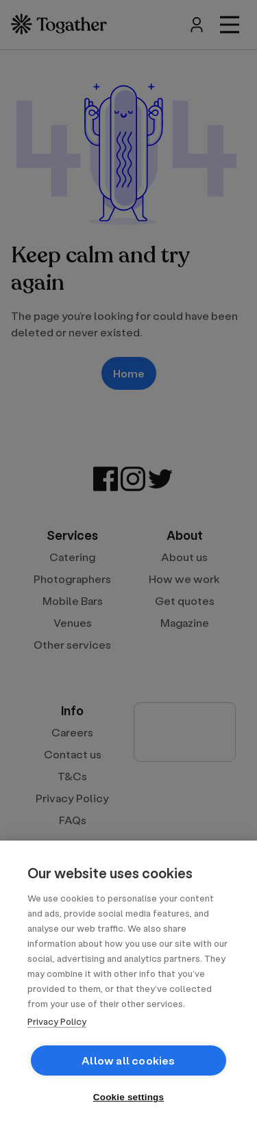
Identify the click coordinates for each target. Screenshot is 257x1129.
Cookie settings (128, 1097)
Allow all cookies (128, 1060)
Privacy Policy (56, 1021)
